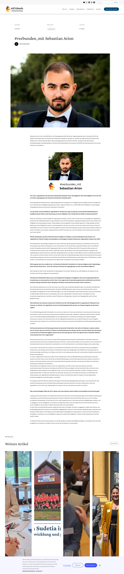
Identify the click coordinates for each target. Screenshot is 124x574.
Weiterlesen (24, 44)
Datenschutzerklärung (28, 571)
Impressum (39, 571)
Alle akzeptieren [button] (90, 565)
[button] (100, 565)
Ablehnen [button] (78, 565)
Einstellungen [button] (67, 565)
